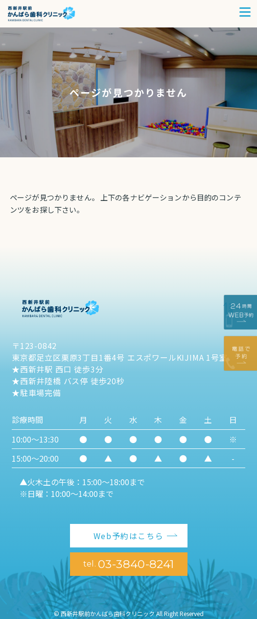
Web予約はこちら (128, 536)
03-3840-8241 (128, 564)
